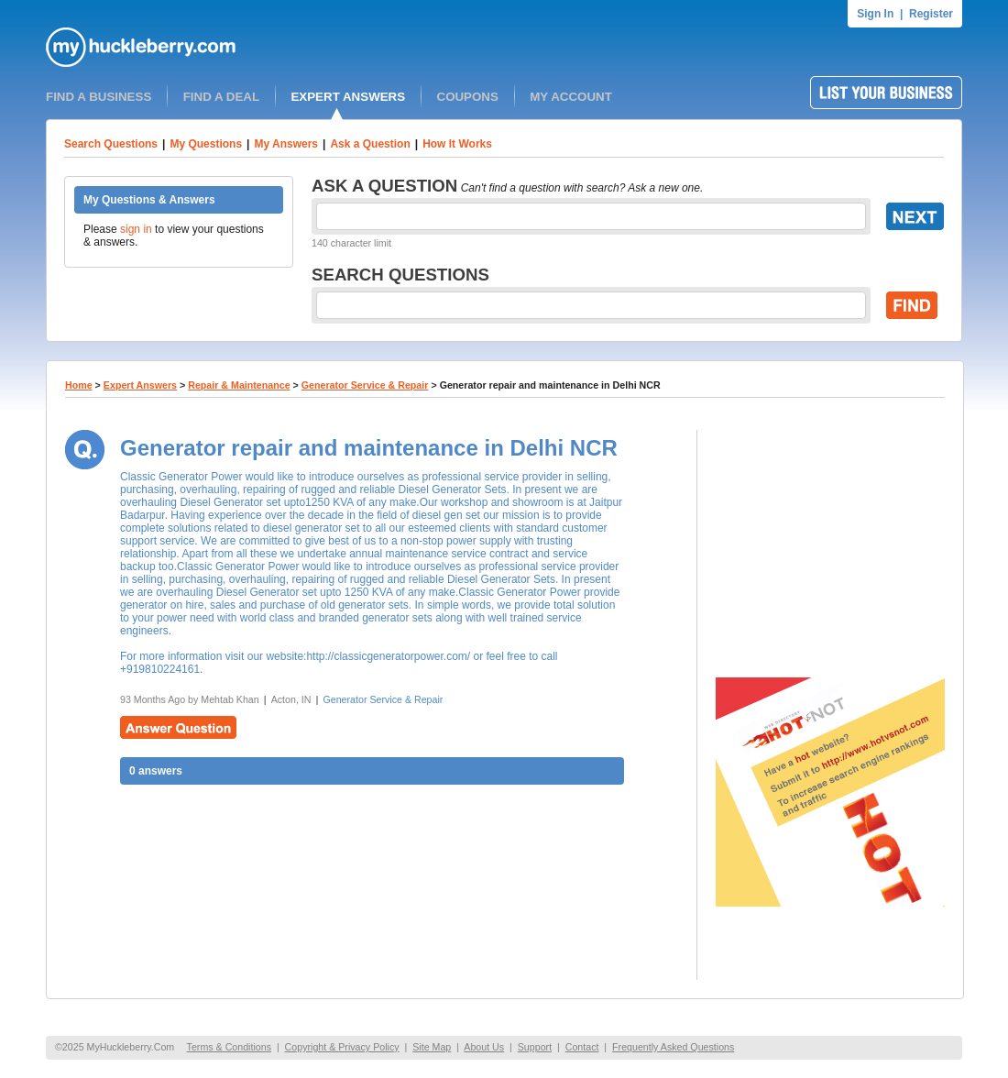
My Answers (286, 144)
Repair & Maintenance (239, 385)
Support (535, 1046)
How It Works (457, 144)
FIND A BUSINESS (98, 97)
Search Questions (111, 144)
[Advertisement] (830, 544)
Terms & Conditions (229, 1046)
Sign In (875, 13)
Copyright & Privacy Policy (342, 1046)
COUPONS (468, 97)
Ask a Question (370, 144)
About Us (484, 1046)
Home (79, 385)
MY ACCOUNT (571, 97)
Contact (582, 1046)
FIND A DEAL (221, 97)
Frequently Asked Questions (673, 1046)
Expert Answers (140, 385)
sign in (136, 229)
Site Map (431, 1046)
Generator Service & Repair (365, 385)
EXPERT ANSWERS (347, 97)
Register (931, 13)
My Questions (206, 144)
